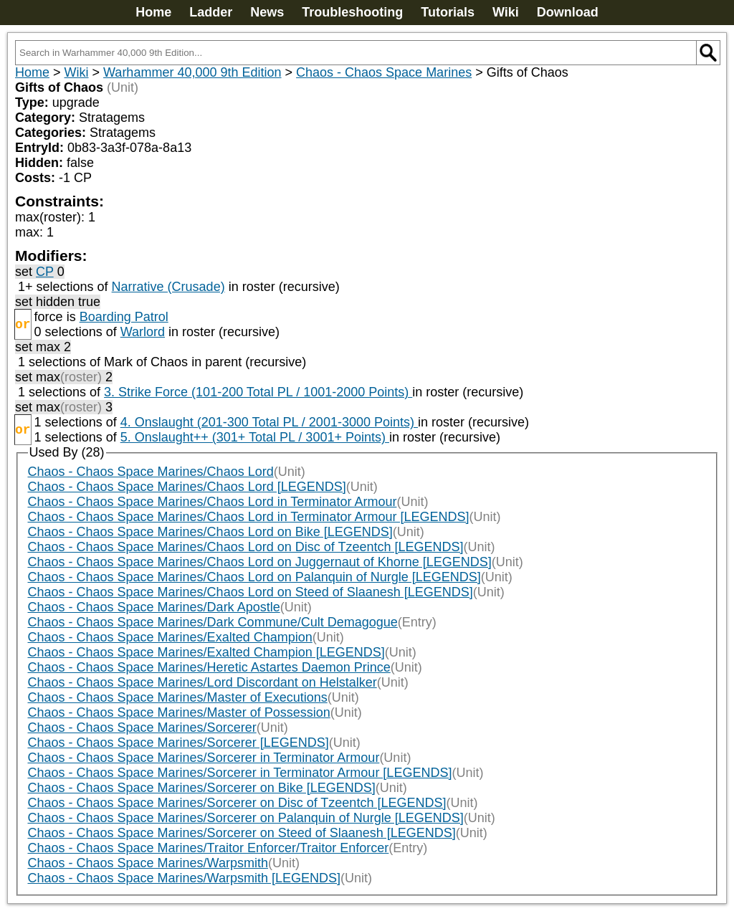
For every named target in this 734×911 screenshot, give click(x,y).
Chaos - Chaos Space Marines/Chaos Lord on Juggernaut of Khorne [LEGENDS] (260, 562)
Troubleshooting (352, 12)
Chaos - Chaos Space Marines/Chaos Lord (151, 471)
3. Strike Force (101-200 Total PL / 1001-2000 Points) (258, 392)
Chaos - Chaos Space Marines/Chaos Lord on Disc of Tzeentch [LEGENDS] (246, 547)
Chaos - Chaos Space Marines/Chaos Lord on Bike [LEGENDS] (210, 532)
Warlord (142, 332)
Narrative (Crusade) (168, 287)
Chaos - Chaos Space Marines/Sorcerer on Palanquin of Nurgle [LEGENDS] (246, 818)
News (267, 12)
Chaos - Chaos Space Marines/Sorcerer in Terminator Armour (204, 757)
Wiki (505, 12)
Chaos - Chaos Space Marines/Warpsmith (148, 863)
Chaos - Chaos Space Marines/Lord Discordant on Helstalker (202, 682)
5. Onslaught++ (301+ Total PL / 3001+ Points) (254, 437)
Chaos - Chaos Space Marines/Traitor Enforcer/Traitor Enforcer (208, 848)
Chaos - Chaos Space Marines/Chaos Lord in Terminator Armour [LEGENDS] (249, 517)
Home (153, 12)
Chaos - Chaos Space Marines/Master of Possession (179, 712)
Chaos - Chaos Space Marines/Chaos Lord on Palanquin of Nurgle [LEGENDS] (254, 577)
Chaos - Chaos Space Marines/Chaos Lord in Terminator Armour (212, 502)
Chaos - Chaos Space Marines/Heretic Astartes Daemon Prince (209, 667)
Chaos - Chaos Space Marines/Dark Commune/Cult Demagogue (213, 622)
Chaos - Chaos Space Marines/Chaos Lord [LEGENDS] (187, 487)
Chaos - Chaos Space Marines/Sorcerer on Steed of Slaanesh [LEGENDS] (242, 833)
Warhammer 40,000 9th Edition (192, 72)
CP (45, 271)
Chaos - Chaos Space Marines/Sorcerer (142, 727)
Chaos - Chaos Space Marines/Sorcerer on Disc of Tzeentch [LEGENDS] (237, 803)
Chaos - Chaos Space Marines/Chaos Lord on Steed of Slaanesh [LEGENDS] (250, 592)
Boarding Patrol (124, 317)
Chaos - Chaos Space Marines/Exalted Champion (170, 637)
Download (568, 12)
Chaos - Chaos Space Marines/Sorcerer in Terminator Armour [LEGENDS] (240, 772)
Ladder (210, 12)
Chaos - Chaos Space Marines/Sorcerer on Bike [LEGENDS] (202, 788)
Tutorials (448, 12)
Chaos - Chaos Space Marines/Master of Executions (178, 697)
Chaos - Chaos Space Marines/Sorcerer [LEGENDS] (178, 742)
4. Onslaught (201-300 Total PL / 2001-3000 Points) (269, 422)
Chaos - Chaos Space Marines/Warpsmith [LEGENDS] (184, 878)
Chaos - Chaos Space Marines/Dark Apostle (154, 607)
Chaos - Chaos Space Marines (384, 72)
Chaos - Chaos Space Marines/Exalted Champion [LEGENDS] (206, 652)
